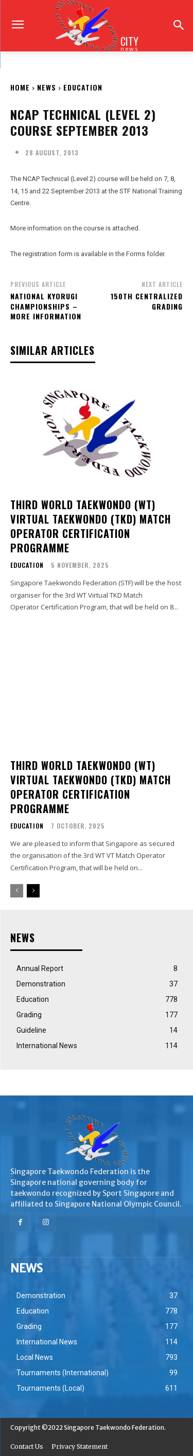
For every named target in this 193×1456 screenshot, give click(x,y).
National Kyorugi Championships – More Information (45, 306)
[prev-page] (16, 890)
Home (20, 87)
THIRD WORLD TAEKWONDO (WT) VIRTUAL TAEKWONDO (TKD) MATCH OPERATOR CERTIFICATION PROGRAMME (90, 526)
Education (82, 87)
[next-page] (33, 890)
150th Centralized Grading (147, 301)
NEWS (46, 87)
